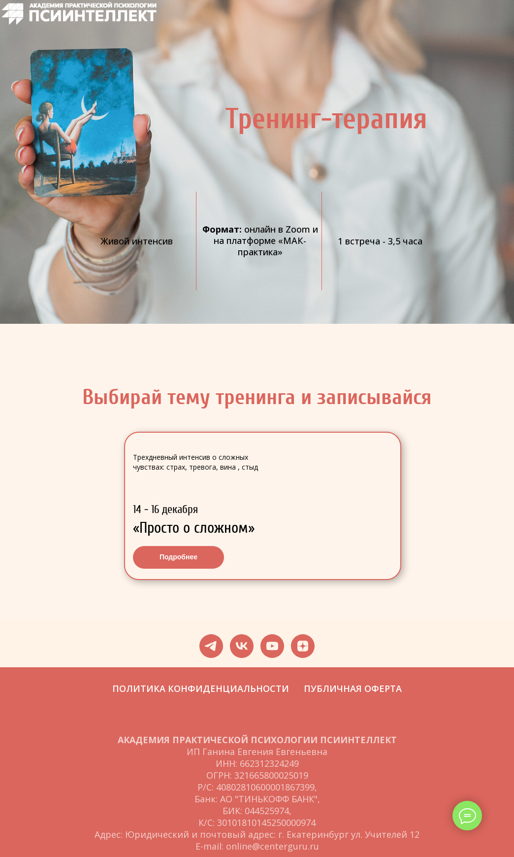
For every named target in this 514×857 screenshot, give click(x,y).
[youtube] (272, 646)
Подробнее (178, 557)
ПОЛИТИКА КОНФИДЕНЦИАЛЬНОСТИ (200, 688)
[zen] (303, 646)
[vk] (242, 646)
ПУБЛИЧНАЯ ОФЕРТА (353, 688)
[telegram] (211, 646)
